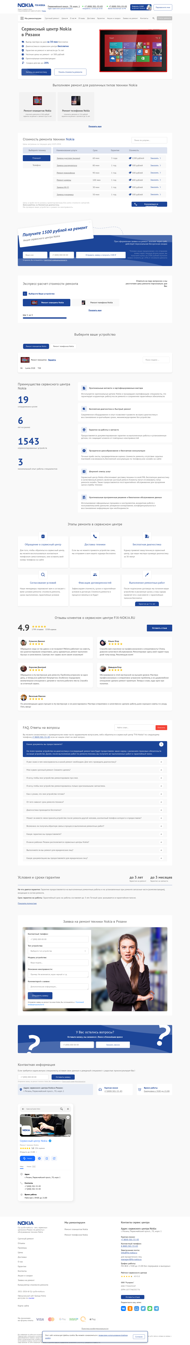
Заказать (155, 158)
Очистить (161, 727)
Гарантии (101, 18)
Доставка (91, 18)
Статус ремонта (164, 18)
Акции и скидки (113, 18)
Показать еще (95, 126)
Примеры (22, 1248)
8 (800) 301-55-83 (129, 1246)
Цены (65, 18)
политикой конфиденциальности (55, 260)
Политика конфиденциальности (95, 1328)
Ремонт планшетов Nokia (36, 346)
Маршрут (27, 1158)
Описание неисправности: (40, 969)
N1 (21, 368)
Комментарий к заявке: (39, 981)
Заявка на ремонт (130, 18)
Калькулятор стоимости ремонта (33, 1285)
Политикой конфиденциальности (73, 1081)
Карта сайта (23, 1305)
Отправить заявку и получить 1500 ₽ (101, 255)
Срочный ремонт (52, 18)
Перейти (52, 360)
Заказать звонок (113, 1045)
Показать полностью (27, 903)
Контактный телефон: (38, 934)
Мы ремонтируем (30, 18)
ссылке (31, 1298)
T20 (39, 368)
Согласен (139, 1337)
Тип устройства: (35, 945)
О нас (73, 18)
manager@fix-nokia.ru (131, 1259)
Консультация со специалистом (146, 205)
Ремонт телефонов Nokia (63, 346)
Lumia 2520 (30, 368)
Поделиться (123, 1308)
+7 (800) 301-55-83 (93, 6)
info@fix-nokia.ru (129, 1252)
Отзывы (82, 18)
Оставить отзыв (159, 628)
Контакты (144, 18)
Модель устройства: (37, 957)
